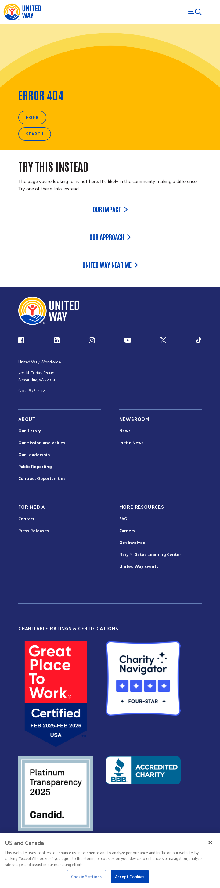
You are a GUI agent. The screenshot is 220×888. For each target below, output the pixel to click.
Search (34, 134)
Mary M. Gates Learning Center (150, 554)
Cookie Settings (86, 876)
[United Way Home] (22, 12)
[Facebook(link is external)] (21, 340)
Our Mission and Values (41, 442)
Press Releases (33, 530)
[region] (110, 860)
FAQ (123, 518)
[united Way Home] (48, 311)
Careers (127, 530)
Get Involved (132, 542)
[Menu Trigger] (195, 12)
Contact (26, 518)
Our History (29, 431)
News (125, 431)
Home (32, 117)
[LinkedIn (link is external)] (57, 340)
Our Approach (110, 237)
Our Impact (110, 209)
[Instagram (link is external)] (92, 340)
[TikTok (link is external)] (199, 340)
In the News (131, 442)
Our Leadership (34, 454)
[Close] (210, 842)
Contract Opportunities (42, 478)
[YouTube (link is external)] (127, 340)
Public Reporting (35, 466)
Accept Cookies (130, 876)
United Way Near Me (110, 264)
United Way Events (138, 566)
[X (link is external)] (163, 340)
